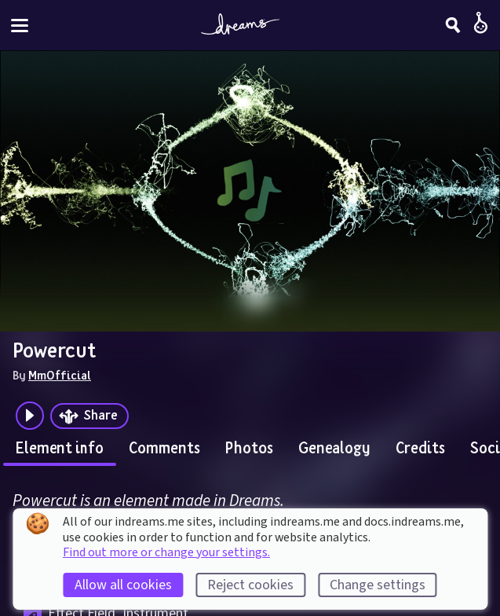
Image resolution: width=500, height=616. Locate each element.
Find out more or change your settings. (166, 552)
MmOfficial (59, 375)
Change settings (377, 585)
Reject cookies (250, 585)
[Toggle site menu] (19, 25)
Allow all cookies (123, 585)
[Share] (89, 416)
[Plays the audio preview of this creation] (30, 416)
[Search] (452, 25)
